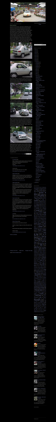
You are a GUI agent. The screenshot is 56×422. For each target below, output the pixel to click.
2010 (36, 59)
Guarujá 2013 (36, 246)
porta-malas (39, 279)
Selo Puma (43, 303)
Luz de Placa (39, 257)
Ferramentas (39, 231)
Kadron (44, 250)
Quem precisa (39, 296)
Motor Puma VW (38, 133)
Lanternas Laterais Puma (40, 99)
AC (34, 187)
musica (39, 265)
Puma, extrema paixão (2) (40, 91)
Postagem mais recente (14, 250)
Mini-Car (43, 261)
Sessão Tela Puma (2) (39, 156)
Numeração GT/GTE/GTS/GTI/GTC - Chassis (41, 353)
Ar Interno (42, 194)
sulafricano (38, 306)
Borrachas (44, 197)
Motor (43, 263)
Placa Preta (39, 276)
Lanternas (35, 251)
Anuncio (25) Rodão (39, 85)
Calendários (37, 199)
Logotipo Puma (44, 256)
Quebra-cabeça (38, 295)
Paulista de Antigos (43, 273)
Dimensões (43, 216)
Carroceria (37, 202)
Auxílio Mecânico (36, 196)
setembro (37, 66)
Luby (13, 213)
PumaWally (41, 293)
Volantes (42, 311)
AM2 (41, 190)
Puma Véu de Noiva (43, 291)
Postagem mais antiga (28, 250)
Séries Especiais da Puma (37, 304)
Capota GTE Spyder (39, 163)
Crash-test (35, 211)
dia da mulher (39, 215)
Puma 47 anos (36, 282)
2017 (36, 49)
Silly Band (39, 305)
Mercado (35, 261)
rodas (45, 302)
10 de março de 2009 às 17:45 (18, 218)
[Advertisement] (18, 242)
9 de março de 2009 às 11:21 (18, 171)
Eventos (37, 173)
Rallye (40, 297)
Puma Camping (39, 284)
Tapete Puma (41, 308)
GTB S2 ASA (42, 240)
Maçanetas (44, 257)
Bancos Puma (42, 196)
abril (36, 73)
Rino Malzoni (41, 302)
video (39, 311)
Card (34, 202)
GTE (35, 243)
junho (37, 70)
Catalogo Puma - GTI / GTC (40, 87)
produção (43, 280)
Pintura (41, 275)
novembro (37, 63)
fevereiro (37, 179)
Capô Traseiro (36, 201)
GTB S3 (35, 241)
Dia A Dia (37, 82)
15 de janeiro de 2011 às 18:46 (19, 232)
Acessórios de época (43, 188)
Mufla (37, 264)
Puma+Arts (37, 118)
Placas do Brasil (39, 277)
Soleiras (44, 305)
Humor (36, 248)
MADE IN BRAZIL (38, 258)
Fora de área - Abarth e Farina (40, 171)
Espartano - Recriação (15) (41, 388)
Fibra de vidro (44, 231)
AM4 (34, 191)
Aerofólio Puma (42, 189)
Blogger (40, 24)
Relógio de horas (41, 298)
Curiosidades (40, 211)
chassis (44, 204)
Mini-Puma (35, 262)
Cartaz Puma (41, 203)
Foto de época (38, 98)
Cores (45, 209)
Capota (40, 201)
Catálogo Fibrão (38, 94)
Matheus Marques (15, 221)
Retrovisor (35, 302)
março (37, 74)
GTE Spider (40, 244)
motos (35, 264)
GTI (45, 244)
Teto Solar (35, 309)
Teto (44, 308)
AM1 (38, 190)
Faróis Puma (38, 126)
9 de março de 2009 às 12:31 (18, 195)
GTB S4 (39, 241)
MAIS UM (43, 258)
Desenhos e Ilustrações (39, 212)
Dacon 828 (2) (38, 147)
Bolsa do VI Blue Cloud (39, 125)
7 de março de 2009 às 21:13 (18, 165)
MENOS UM (42, 260)
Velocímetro (41, 310)
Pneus (40, 278)
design (45, 212)
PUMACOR (38, 343)
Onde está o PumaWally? (40, 95)
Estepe (45, 224)
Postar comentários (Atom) (17, 252)
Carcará (44, 201)
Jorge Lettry (39, 250)
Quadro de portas (36, 294)
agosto (37, 67)
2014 (36, 53)
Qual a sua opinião (43, 294)
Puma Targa (38, 291)
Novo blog (37, 177)
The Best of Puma (42, 309)
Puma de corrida (38, 122)
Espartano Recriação (37, 223)
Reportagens (37, 299)
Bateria (35, 197)
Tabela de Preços (38, 307)
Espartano (42, 222)
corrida (37, 210)
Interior (39, 249)
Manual (35, 259)
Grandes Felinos (41, 237)
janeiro (37, 180)
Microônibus (39, 261)
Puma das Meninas (39, 128)
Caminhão (36, 200)
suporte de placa (44, 306)
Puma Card (44, 284)
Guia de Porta (43, 246)
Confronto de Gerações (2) (40, 170)
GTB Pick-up (44, 239)
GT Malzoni (38, 238)
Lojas (35, 257)
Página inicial (21, 250)
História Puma (37, 247)
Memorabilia (43, 259)
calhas (43, 199)
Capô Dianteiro (42, 200)
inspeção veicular (41, 248)
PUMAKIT (35, 293)
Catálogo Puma (38, 204)
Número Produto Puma (41, 267)
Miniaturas (35, 263)
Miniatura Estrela (41, 262)
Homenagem (44, 247)
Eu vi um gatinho (38, 225)
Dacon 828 (37, 150)
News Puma (43, 265)
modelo (40, 263)
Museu (35, 265)
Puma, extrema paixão (39, 105)
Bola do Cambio (39, 197)
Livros (39, 256)
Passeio (39, 273)
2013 (36, 55)
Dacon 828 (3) (38, 144)
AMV (38, 191)
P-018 (45, 269)
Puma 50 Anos (43, 282)
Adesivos (36, 189)
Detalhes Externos (39, 213)
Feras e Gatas (38, 92)
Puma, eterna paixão (39, 76)
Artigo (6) (37, 119)
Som (34, 306)
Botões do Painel (38, 198)
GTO (37, 245)
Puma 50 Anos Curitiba (37, 283)
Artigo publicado (41, 195)
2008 (36, 182)
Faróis (41, 228)
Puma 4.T (43, 281)
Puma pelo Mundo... (39, 174)
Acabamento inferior (38, 187)
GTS (41, 245)
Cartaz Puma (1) (38, 101)
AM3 (43, 190)
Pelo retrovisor (38, 274)
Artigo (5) (37, 162)
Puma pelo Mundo (38, 290)
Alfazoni (35, 190)
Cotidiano (44, 210)
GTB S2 (36, 240)
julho (37, 69)
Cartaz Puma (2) (38, 84)
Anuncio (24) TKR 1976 (39, 121)
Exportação (36, 228)
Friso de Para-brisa (37, 236)
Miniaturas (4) (38, 77)
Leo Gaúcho (14, 159)
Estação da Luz (39, 224)
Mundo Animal (42, 264)
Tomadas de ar (36, 310)
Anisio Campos (43, 191)
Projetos (35, 281)
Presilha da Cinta (37, 280)
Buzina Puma (44, 198)
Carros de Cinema (42, 202)
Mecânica (38, 259)
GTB (39, 239)
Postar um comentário (13, 234)
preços (44, 279)
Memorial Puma (36, 260)
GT (45, 237)
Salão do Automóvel (38, 303)
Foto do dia (37, 88)
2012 (36, 56)
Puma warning (37, 292)
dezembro (37, 62)
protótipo (39, 281)
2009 (36, 60)
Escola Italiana (37, 222)
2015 (36, 52)
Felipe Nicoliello (14, 173)
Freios (44, 235)
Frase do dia (40, 235)
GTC (43, 241)
